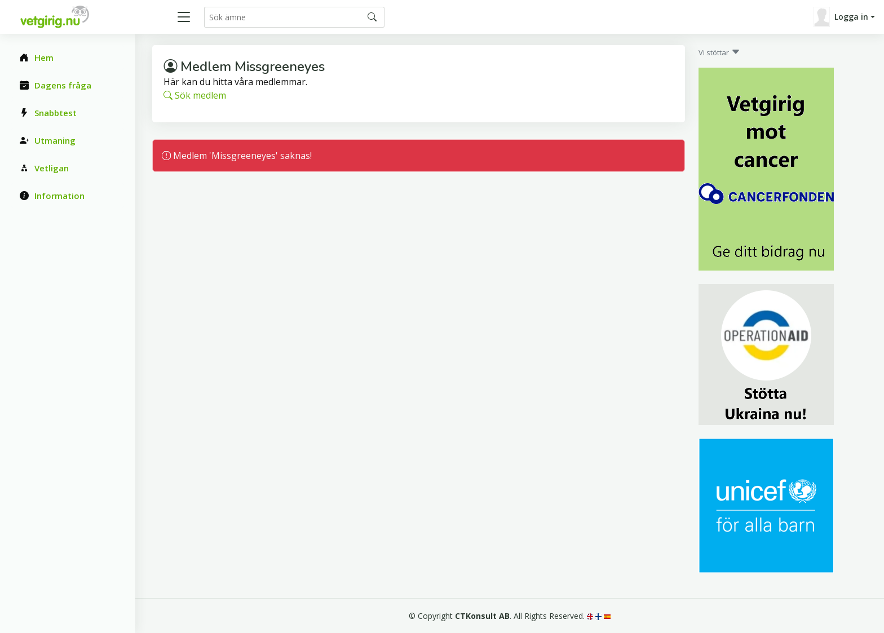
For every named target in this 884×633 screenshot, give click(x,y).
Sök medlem (194, 95)
